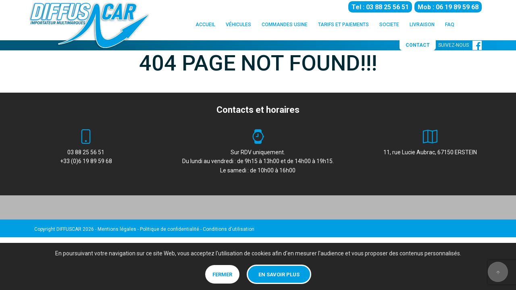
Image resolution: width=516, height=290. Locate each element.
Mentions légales (117, 229)
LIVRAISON (422, 24)
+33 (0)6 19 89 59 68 (86, 161)
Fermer (222, 274)
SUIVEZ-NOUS (460, 45)
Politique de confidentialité (169, 229)
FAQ (449, 24)
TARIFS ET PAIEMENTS (343, 24)
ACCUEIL (205, 24)
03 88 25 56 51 (85, 152)
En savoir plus (279, 274)
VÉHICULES (238, 24)
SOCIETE (389, 24)
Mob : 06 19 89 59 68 (448, 7)
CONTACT (418, 45)
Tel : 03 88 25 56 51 (380, 7)
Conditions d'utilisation (228, 229)
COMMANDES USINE (285, 24)
